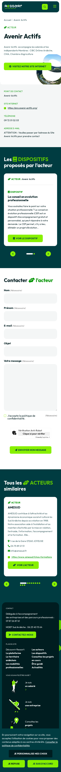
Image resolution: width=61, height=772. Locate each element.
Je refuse (14, 763)
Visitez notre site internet (27, 66)
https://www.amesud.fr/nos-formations (30, 557)
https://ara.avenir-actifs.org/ (22, 108)
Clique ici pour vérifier (34, 433)
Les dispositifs (39, 653)
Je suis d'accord (43, 763)
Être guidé (37, 663)
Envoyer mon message (32, 450)
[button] (29, 253)
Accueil (7, 20)
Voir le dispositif (25, 238)
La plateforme (13, 653)
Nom (13, 290)
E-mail (14, 326)
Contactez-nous (21, 634)
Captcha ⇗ (43, 437)
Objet (7, 343)
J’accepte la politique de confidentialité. (32, 417)
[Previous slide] (12, 253)
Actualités (37, 667)
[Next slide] (48, 253)
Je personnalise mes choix (30, 753)
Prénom (15, 308)
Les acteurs (38, 649)
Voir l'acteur (23, 565)
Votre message (19, 361)
